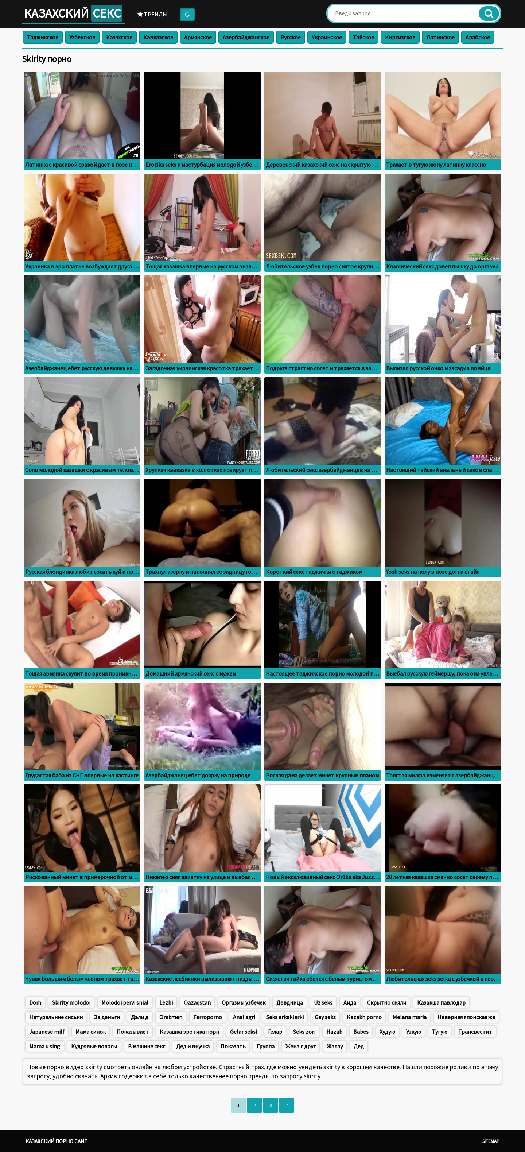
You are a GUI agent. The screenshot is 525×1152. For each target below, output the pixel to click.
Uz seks (323, 1002)
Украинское (327, 37)
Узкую (413, 1031)
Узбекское (82, 37)
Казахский (73, 13)
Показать (233, 1046)
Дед (359, 1046)
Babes (361, 1031)
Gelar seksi (243, 1031)
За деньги (107, 1017)
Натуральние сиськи (56, 1017)
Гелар (275, 1031)
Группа (266, 1046)
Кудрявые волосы (94, 1046)
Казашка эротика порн (189, 1031)
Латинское (440, 37)
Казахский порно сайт (57, 1141)
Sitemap (490, 1141)
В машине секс (146, 1046)
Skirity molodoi (71, 1002)
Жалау (335, 1046)
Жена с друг (300, 1046)
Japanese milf (47, 1031)
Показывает (133, 1031)
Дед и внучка (193, 1046)
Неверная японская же (466, 1017)
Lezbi (166, 1002)
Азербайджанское (246, 37)
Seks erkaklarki (285, 1017)
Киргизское (400, 37)
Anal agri (244, 1017)
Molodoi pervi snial (124, 1002)
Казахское (119, 37)
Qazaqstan (197, 1002)
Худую (387, 1031)
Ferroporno (207, 1017)
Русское (290, 37)
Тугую (439, 1031)
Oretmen (170, 1017)
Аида (349, 1002)
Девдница (289, 1002)
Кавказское (158, 37)
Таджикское (42, 37)
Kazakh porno (364, 1017)
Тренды (152, 14)
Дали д (139, 1017)
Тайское (363, 37)
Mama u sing (44, 1046)
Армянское (198, 37)
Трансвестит (475, 1031)
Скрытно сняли (386, 1002)
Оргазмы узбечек (243, 1002)
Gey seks (325, 1017)
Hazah (334, 1031)
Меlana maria (410, 1017)
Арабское (478, 37)
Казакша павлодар (441, 1002)
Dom (35, 1002)
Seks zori (304, 1031)
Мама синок (90, 1031)
